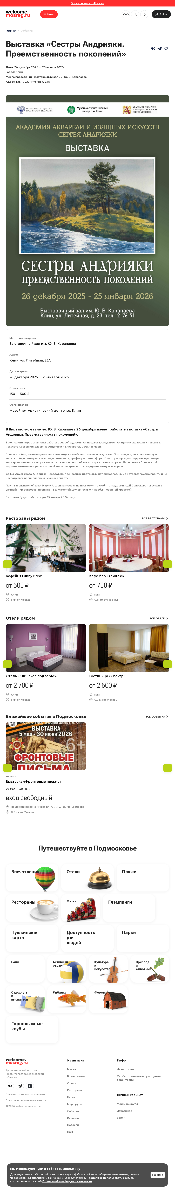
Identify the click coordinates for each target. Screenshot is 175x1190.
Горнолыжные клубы (27, 1026)
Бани (15, 962)
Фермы (100, 992)
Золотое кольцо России (87, 3)
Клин (19, 72)
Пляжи (129, 871)
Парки (129, 932)
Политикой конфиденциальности (67, 1181)
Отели (73, 871)
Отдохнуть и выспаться (19, 996)
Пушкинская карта (25, 935)
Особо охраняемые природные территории (139, 1077)
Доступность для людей (81, 937)
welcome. (17, 1061)
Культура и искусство (102, 965)
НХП (70, 1132)
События (27, 30)
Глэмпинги (120, 902)
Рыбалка (59, 992)
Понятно (157, 1174)
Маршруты (74, 1104)
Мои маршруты (127, 1104)
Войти (121, 1117)
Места (71, 1069)
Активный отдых (60, 963)
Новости (73, 1125)
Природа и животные (144, 965)
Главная (11, 30)
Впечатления (25, 871)
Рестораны (23, 902)
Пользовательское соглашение (25, 1094)
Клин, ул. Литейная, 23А (33, 81)
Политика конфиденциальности (26, 1100)
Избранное (124, 1111)
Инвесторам (125, 1069)
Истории (73, 1118)
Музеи (71, 901)
